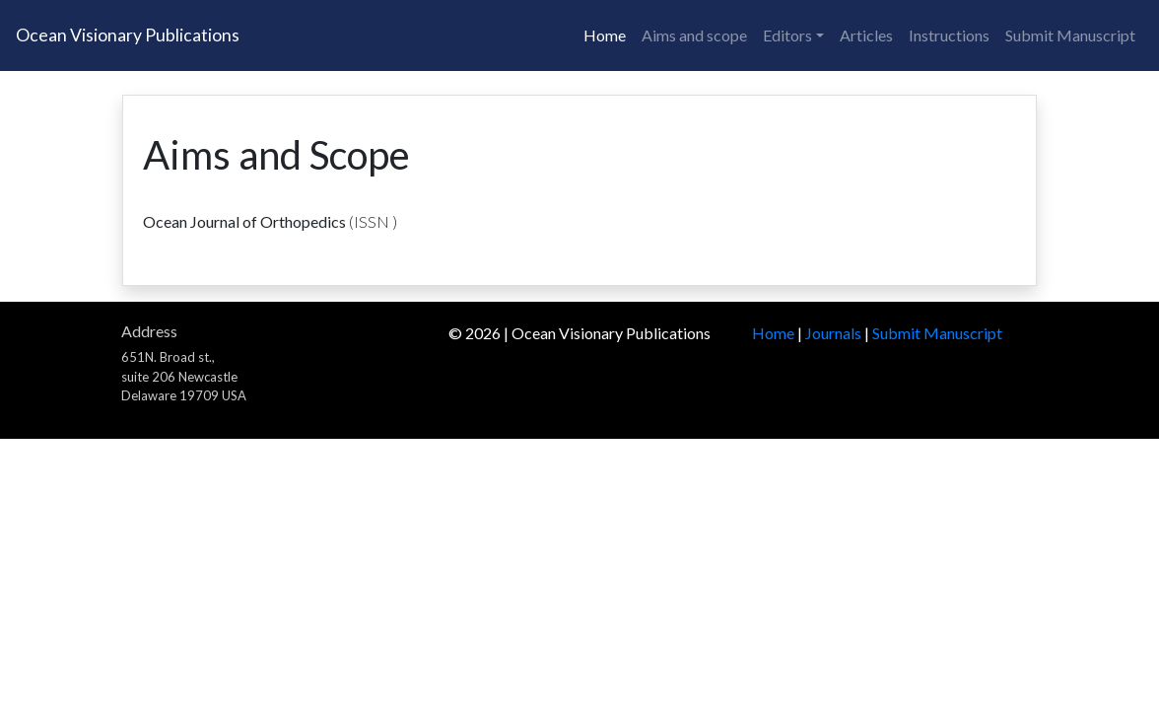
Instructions (949, 35)
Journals (833, 332)
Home (604, 35)
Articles (866, 35)
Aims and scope (694, 35)
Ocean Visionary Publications (127, 35)
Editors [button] (787, 35)
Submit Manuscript (1070, 35)
